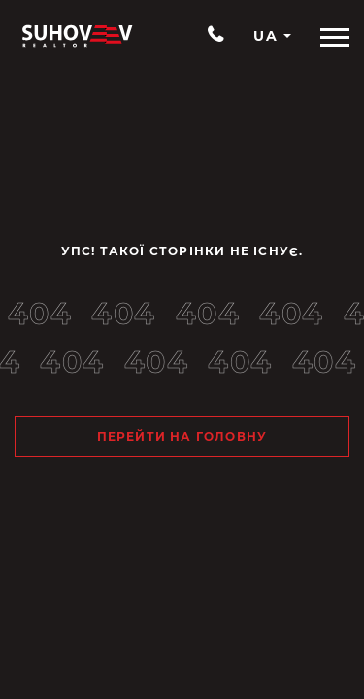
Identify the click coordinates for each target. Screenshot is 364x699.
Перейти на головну (182, 436)
